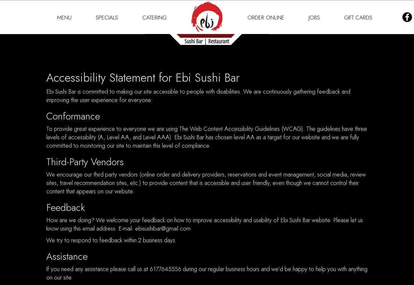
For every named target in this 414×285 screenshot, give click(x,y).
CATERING (154, 17)
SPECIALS (108, 17)
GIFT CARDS (358, 17)
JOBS (315, 17)
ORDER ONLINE (266, 17)
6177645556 (165, 269)
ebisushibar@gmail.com (163, 228)
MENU (65, 17)
